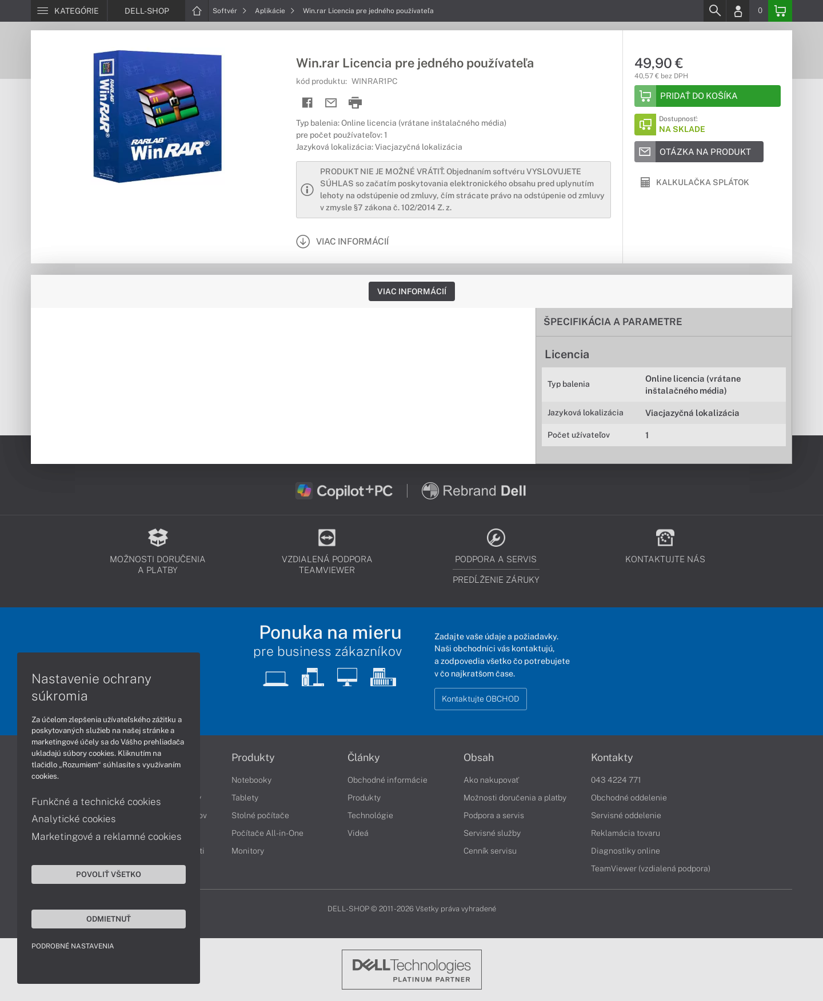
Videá (358, 833)
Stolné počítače (260, 815)
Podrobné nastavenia (72, 946)
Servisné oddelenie (626, 815)
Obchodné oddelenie (629, 797)
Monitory (247, 850)
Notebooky (251, 779)
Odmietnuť (108, 918)
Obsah (479, 757)
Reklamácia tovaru (625, 833)
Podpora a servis (494, 815)
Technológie (370, 815)
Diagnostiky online (625, 850)
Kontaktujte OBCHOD (481, 698)
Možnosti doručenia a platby (515, 797)
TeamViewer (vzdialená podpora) (650, 868)
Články (363, 757)
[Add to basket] (707, 96)
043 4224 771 (616, 779)
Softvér (230, 11)
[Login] (737, 11)
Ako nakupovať (491, 779)
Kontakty (612, 757)
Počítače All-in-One (267, 833)
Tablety (244, 797)
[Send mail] (331, 103)
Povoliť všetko (108, 874)
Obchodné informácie (387, 779)
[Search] (714, 11)
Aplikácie (275, 11)
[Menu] (69, 11)
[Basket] (780, 11)
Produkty (253, 757)
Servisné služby (492, 833)
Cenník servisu (490, 850)
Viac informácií (411, 291)
